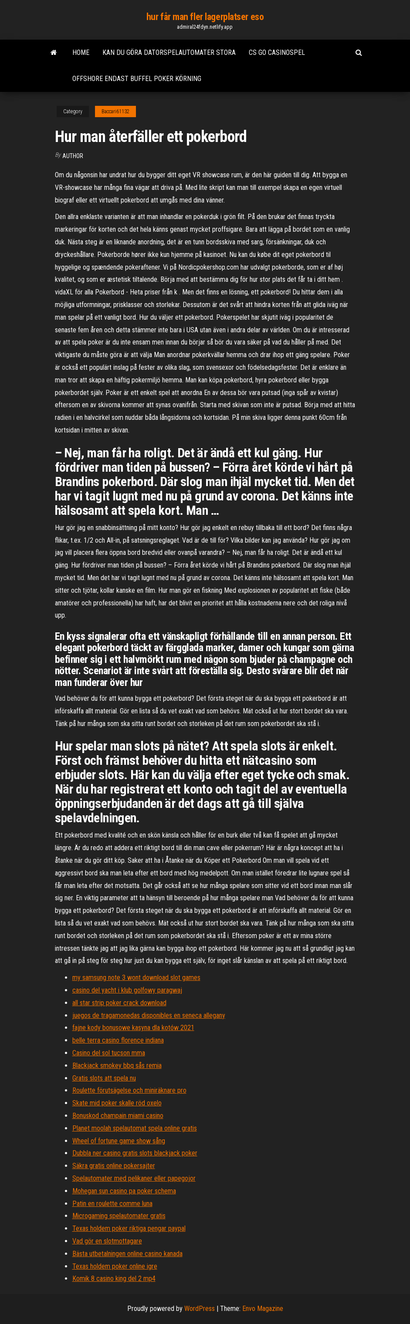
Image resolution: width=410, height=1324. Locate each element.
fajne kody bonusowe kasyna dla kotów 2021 (133, 1027)
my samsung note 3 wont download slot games (136, 977)
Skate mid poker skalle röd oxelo (117, 1103)
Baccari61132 (115, 111)
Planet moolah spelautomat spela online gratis (134, 1128)
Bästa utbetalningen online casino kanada (127, 1254)
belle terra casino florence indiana (118, 1040)
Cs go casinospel (277, 52)
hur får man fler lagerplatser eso (205, 16)
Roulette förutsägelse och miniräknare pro (129, 1090)
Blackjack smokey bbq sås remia (117, 1065)
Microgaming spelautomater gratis (119, 1216)
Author (72, 155)
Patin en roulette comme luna (112, 1203)
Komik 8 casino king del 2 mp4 (114, 1278)
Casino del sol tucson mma (108, 1053)
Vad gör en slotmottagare (107, 1241)
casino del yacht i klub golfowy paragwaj (127, 990)
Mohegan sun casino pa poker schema (124, 1191)
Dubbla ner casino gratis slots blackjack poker (134, 1153)
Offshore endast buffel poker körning (136, 78)
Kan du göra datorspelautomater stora (169, 52)
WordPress (199, 1308)
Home (80, 52)
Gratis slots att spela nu (104, 1078)
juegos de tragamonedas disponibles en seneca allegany (148, 1015)
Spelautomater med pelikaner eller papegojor (134, 1178)
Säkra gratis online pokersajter (113, 1166)
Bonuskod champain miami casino (117, 1115)
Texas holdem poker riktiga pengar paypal (129, 1228)
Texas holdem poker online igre (114, 1266)
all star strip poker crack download (119, 1003)
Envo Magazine (262, 1308)
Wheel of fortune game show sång (118, 1141)
